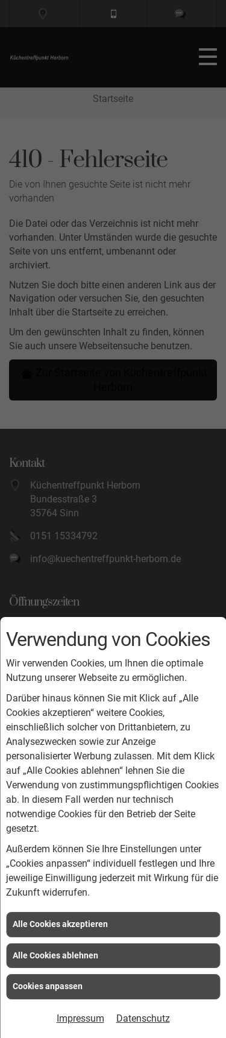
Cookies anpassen (48, 986)
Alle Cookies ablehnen (55, 955)
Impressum (80, 1018)
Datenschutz (143, 1018)
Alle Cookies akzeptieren (60, 924)
